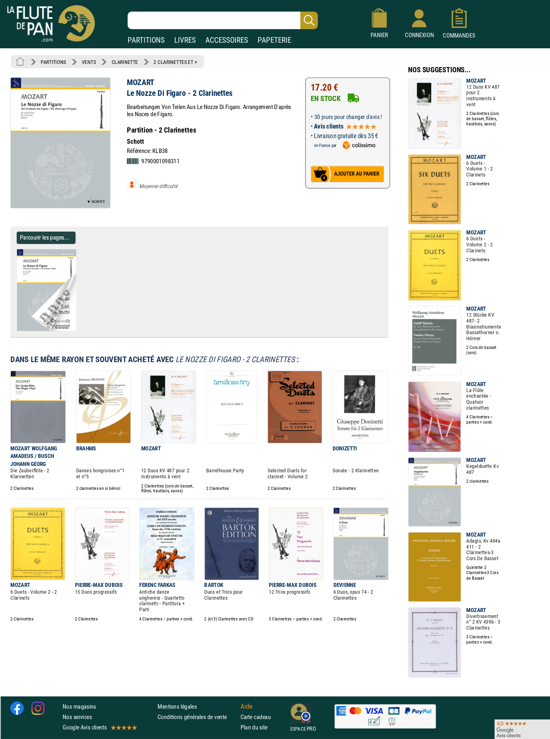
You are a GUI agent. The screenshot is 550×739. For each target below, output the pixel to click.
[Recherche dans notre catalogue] (223, 20)
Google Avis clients (99, 727)
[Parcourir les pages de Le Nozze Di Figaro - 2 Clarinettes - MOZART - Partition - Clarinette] (79, 329)
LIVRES (185, 40)
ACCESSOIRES (226, 40)
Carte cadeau (256, 716)
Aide (246, 706)
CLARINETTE (125, 62)
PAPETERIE (274, 40)
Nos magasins (79, 706)
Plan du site (254, 727)
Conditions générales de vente (197, 716)
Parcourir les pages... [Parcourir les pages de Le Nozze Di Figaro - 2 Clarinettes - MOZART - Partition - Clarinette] (44, 237)
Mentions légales (177, 706)
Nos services (77, 716)
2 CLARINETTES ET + (175, 62)
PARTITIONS (146, 40)
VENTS (89, 62)
